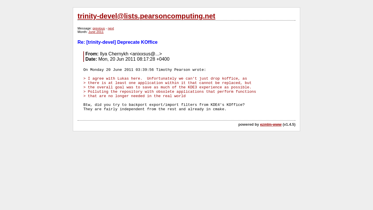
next (111, 28)
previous (99, 28)
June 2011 (95, 32)
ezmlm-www (270, 124)
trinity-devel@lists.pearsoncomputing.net (146, 16)
